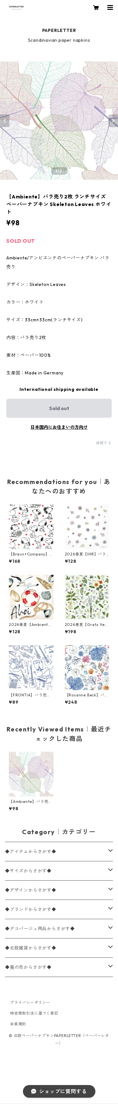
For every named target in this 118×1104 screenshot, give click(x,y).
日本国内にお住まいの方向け (59, 427)
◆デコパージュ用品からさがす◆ (40, 928)
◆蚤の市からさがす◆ (28, 967)
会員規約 (18, 1024)
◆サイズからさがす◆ (28, 871)
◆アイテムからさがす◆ (30, 851)
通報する (104, 442)
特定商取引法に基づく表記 (34, 1013)
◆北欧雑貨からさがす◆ (30, 948)
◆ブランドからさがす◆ (30, 909)
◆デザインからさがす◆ (30, 890)
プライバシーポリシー (30, 1002)
